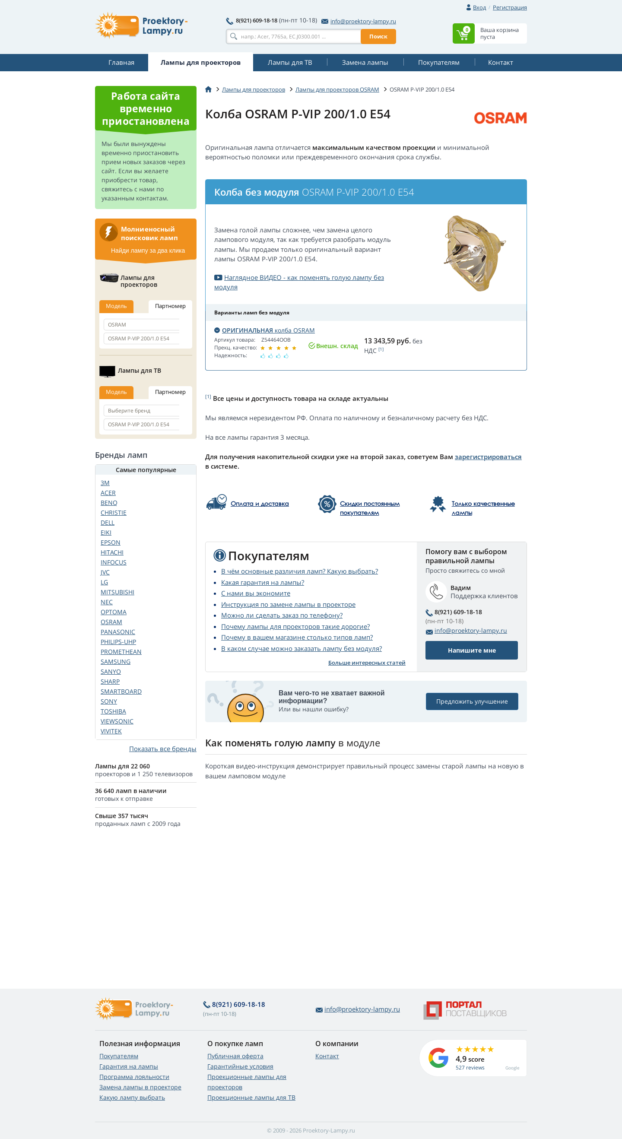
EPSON (111, 542)
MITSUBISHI (117, 592)
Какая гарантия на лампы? (262, 582)
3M (105, 483)
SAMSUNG (115, 661)
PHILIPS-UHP (118, 642)
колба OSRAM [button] (264, 330)
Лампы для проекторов (253, 89)
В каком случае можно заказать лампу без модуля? (301, 648)
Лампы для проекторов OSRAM (337, 89)
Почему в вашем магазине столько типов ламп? (297, 637)
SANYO (111, 671)
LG (104, 582)
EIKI (106, 532)
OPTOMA (114, 612)
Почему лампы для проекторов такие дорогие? (295, 626)
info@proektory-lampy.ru (358, 21)
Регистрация (510, 7)
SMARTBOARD (121, 691)
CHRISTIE (114, 512)
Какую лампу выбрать (132, 1097)
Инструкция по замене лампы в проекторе (288, 604)
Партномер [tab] (170, 306)
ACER (108, 493)
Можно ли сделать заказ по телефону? (282, 615)
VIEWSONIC (117, 721)
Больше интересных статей (367, 662)
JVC (105, 572)
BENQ (109, 502)
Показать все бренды (163, 748)
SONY (109, 701)
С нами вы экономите (255, 593)
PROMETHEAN (121, 651)
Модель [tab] (116, 306)
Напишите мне (472, 650)
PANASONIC (118, 632)
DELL (107, 522)
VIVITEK (111, 731)
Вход (479, 7)
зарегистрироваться (488, 456)
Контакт (327, 1056)
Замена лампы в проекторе (140, 1087)
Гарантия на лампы (128, 1066)
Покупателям (118, 1056)
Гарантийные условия (240, 1066)
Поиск (378, 36)
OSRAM (111, 622)
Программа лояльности (134, 1076)
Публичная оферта (235, 1056)
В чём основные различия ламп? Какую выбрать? (299, 571)
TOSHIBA (113, 711)
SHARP (110, 681)
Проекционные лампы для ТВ (251, 1097)
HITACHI (112, 552)
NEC (107, 602)
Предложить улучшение (472, 701)
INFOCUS (114, 562)
